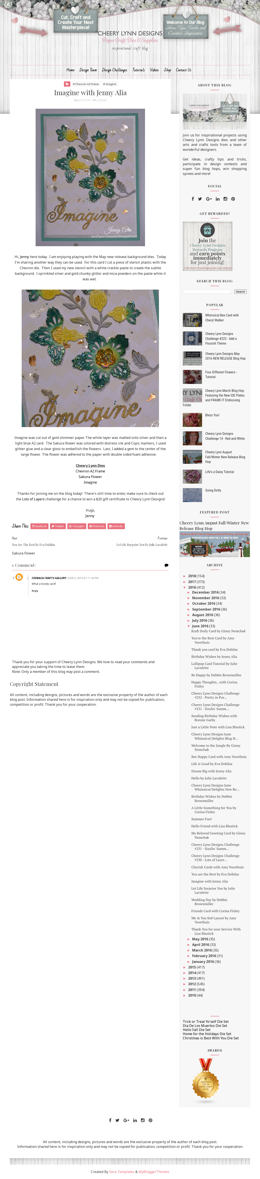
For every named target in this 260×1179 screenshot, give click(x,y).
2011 (192, 989)
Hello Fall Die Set (196, 1029)
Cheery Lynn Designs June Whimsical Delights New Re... (215, 787)
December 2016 (205, 592)
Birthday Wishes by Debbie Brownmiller (211, 798)
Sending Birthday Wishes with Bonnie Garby (214, 717)
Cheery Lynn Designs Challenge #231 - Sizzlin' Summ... (215, 706)
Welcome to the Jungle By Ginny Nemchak (215, 747)
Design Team (88, 70)
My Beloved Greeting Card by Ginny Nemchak (218, 835)
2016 (192, 587)
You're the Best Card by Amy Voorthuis (212, 640)
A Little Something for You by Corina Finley (213, 809)
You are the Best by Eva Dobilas (215, 874)
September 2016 (206, 609)
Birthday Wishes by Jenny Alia (214, 656)
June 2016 (200, 626)
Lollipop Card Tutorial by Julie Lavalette (214, 665)
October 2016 (204, 603)
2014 (192, 972)
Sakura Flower (90, 476)
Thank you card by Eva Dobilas (214, 649)
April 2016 (201, 944)
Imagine (90, 482)
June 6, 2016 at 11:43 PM (83, 578)
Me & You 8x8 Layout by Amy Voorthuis (213, 920)
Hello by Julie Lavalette (209, 778)
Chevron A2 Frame (90, 471)
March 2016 (202, 950)
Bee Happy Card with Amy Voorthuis (219, 756)
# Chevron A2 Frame (86, 84)
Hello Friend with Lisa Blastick (214, 826)
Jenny (24, 256)
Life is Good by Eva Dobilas (211, 763)
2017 (192, 581)
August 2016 (203, 614)
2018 (192, 576)
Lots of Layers (33, 499)
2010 (192, 995)
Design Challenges (114, 70)
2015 (192, 967)
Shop (167, 70)
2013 (192, 978)
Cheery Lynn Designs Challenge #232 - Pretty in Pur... (215, 695)
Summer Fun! (201, 819)
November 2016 (206, 598)
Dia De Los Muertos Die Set (205, 1025)
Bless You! (212, 415)
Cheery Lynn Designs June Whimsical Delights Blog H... (214, 736)
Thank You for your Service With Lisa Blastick (216, 931)
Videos (154, 70)
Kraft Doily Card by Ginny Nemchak (218, 631)
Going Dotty (213, 490)
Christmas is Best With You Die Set (211, 1038)
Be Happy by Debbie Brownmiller (216, 675)
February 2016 (204, 955)
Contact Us (183, 70)
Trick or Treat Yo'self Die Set (206, 1021)
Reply (35, 590)
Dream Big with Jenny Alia (211, 771)
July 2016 (200, 620)
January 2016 (203, 961)
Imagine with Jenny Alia (209, 881)
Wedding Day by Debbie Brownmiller (209, 901)
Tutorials (138, 70)
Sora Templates (122, 1171)
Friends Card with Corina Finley (215, 911)
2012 (192, 984)
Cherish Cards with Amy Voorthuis (217, 867)
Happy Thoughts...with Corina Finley (214, 684)
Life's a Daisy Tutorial (219, 472)
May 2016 (200, 939)
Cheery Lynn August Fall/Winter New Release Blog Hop (225, 457)
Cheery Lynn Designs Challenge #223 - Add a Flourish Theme (221, 338)
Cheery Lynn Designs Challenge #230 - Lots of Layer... (215, 857)
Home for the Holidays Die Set (207, 1033)
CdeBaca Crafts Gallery (49, 578)
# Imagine (109, 84)
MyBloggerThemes (154, 1171)
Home (70, 70)
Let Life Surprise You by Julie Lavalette (213, 890)
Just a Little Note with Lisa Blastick (218, 727)
